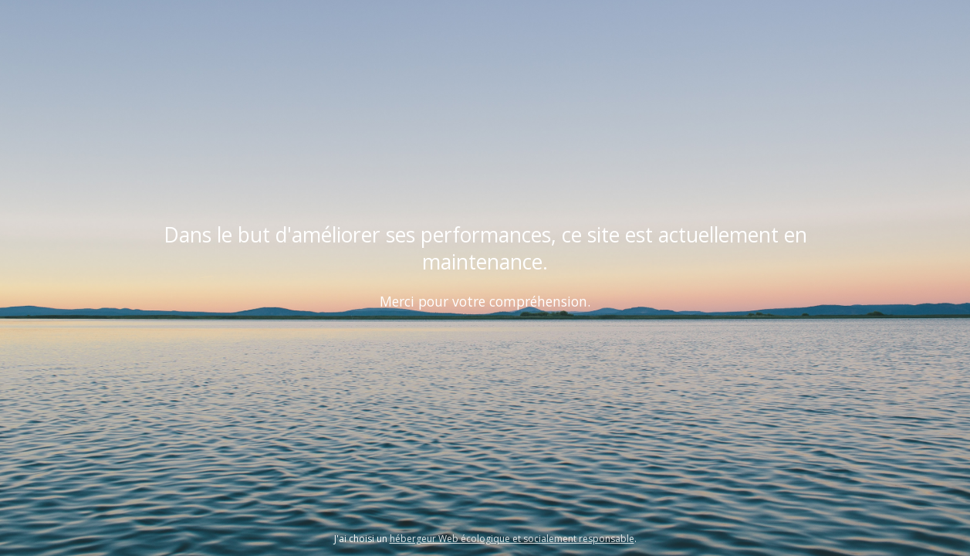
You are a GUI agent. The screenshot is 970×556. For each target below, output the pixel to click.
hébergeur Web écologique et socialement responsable (512, 538)
